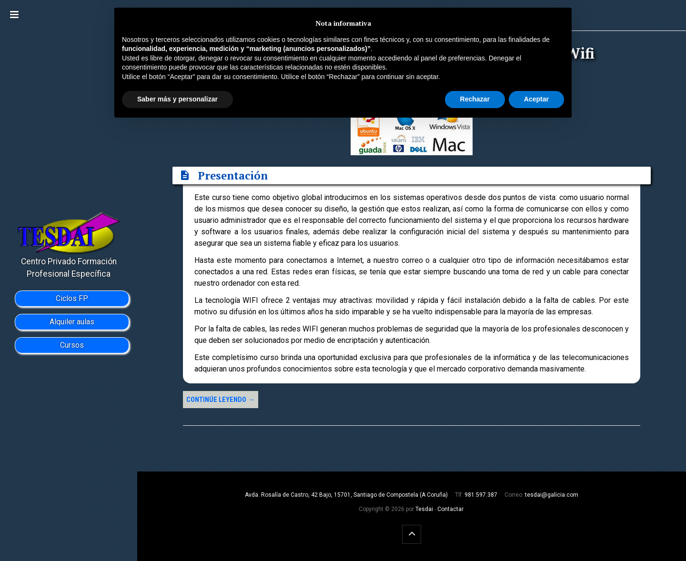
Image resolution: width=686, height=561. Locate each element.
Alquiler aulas (72, 321)
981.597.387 (480, 494)
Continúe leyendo (220, 400)
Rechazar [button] (475, 99)
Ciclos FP (72, 298)
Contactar (450, 509)
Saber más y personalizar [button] (177, 99)
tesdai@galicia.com (551, 494)
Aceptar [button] (536, 99)
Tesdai (424, 509)
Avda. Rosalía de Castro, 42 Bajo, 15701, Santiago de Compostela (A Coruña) (346, 494)
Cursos (72, 345)
